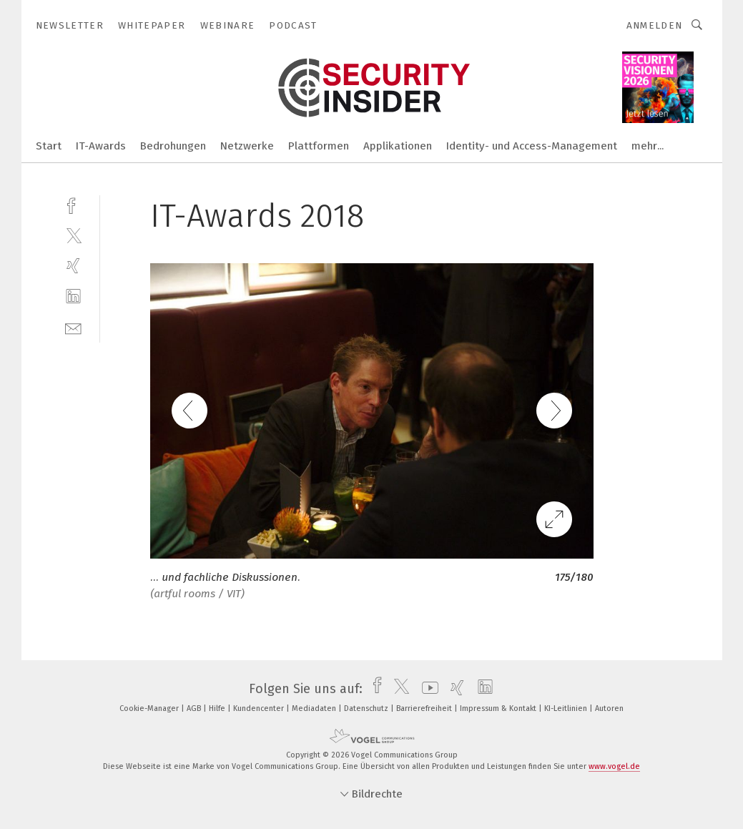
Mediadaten (315, 708)
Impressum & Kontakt (499, 708)
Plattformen (318, 145)
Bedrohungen (173, 145)
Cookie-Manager (150, 708)
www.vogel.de (614, 766)
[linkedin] (73, 296)
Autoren (609, 708)
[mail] (73, 327)
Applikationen (397, 145)
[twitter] (73, 235)
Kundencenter (259, 708)
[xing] (73, 266)
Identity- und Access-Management (531, 145)
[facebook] (73, 204)
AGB (195, 708)
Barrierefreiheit (425, 708)
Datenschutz (367, 708)
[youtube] (426, 689)
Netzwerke (247, 145)
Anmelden (654, 25)
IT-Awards (101, 145)
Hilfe (218, 708)
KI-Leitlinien (566, 708)
